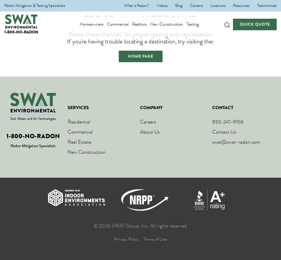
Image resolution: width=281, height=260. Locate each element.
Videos (162, 6)
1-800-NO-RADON (21, 32)
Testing (198, 24)
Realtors (144, 24)
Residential (79, 122)
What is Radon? (136, 6)
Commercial (123, 24)
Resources (241, 6)
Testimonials (267, 6)
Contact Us (224, 132)
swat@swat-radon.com (236, 142)
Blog (178, 6)
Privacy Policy (126, 239)
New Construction (172, 24)
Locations (217, 6)
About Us (150, 132)
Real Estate (79, 142)
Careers (196, 6)
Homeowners (97, 24)
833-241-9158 (227, 122)
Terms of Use (155, 239)
